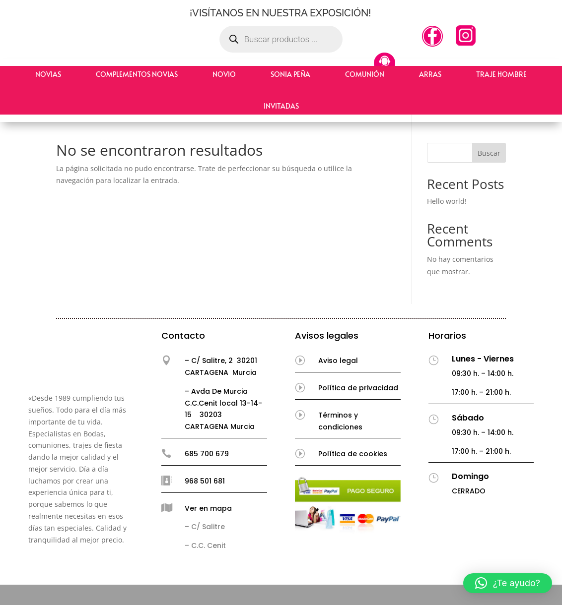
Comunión (364, 74)
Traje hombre (501, 74)
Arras (430, 74)
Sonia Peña (290, 74)
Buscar (489, 153)
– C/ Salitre (205, 527)
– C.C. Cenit (205, 545)
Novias (48, 74)
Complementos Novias (137, 74)
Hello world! (447, 201)
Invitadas (281, 106)
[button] (507, 583)
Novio (224, 74)
